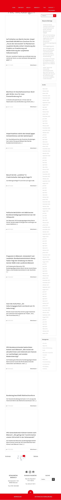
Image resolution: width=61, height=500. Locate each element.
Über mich (21, 7)
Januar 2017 (45, 305)
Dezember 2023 (46, 128)
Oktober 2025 (46, 100)
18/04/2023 (10, 368)
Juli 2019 (44, 238)
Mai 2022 (45, 162)
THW (44, 7)
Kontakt (51, 7)
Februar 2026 (46, 91)
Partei (44, 357)
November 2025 (46, 98)
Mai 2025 (45, 107)
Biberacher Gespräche (48, 352)
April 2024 (45, 121)
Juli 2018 (44, 264)
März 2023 (45, 141)
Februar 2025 (46, 111)
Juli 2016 (44, 319)
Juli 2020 (44, 213)
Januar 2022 (45, 172)
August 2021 (45, 183)
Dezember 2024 (46, 116)
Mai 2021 (45, 190)
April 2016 (45, 326)
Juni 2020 (45, 215)
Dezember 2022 (46, 148)
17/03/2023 (10, 406)
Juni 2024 (45, 118)
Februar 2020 (46, 222)
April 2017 (45, 298)
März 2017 (45, 301)
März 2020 (45, 220)
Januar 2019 (45, 252)
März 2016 (45, 328)
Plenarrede (45, 359)
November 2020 (46, 204)
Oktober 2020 (46, 206)
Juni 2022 (45, 160)
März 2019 (45, 248)
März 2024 (45, 123)
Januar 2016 (45, 333)
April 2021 (45, 192)
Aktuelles (45, 343)
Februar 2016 (46, 331)
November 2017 (46, 282)
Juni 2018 (45, 266)
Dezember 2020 (46, 202)
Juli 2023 (44, 135)
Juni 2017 (45, 294)
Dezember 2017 (46, 280)
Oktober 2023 (46, 132)
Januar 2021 (45, 199)
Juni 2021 (45, 188)
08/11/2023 (10, 107)
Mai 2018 (45, 268)
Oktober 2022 (46, 153)
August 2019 (45, 236)
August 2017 (45, 289)
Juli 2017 (44, 292)
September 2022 (46, 155)
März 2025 (45, 109)
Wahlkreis (45, 368)
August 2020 (45, 211)
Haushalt (45, 355)
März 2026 (45, 88)
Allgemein (45, 345)
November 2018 (46, 255)
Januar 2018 (45, 278)
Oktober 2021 (46, 178)
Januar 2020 (45, 225)
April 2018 (45, 271)
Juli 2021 (44, 185)
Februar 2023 (46, 144)
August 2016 (45, 317)
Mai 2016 (45, 324)
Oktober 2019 (46, 232)
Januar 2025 (45, 114)
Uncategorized (46, 364)
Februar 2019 (46, 250)
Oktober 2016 (46, 312)
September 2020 (46, 208)
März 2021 (45, 195)
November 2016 (46, 310)
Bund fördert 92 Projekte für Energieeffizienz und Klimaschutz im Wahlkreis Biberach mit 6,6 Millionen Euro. (49, 62)
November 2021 (46, 176)
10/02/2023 (10, 449)
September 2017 (46, 287)
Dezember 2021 (46, 174)
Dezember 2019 (46, 227)
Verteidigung (45, 366)
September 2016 (46, 315)
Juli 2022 (44, 158)
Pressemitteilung (46, 361)
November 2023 (46, 130)
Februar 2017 (46, 303)
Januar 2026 (45, 93)
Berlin (28, 7)
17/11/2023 (10, 65)
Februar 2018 (46, 275)
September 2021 (46, 181)
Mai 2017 (45, 296)
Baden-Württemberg (47, 348)
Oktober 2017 (46, 285)
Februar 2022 (46, 169)
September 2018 (46, 259)
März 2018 (45, 273)
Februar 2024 (46, 125)
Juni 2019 (45, 241)
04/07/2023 (10, 229)
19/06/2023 (10, 277)
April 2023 (45, 139)
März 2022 (45, 167)
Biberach (37, 7)
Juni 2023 (45, 137)
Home (13, 7)
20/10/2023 (10, 148)
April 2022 (45, 165)
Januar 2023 (45, 146)
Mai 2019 (45, 243)
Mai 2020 (45, 218)
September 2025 (46, 102)
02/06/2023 (10, 320)
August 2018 (45, 262)
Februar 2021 (46, 197)
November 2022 (46, 151)
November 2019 (46, 229)
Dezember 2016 (46, 308)
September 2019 (46, 234)
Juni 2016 (45, 322)
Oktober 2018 (46, 257)
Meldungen (51, 10)
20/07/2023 (10, 185)
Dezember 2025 (46, 95)
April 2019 (45, 245)
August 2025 (45, 105)
